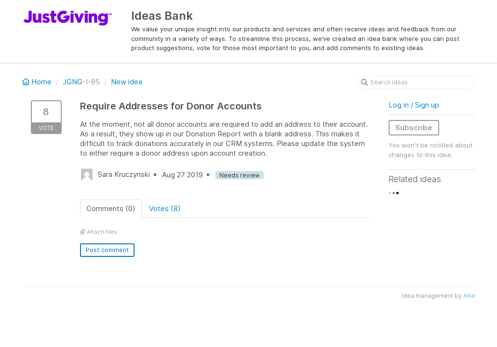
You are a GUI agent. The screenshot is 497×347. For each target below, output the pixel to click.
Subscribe (413, 127)
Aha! (469, 295)
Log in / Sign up (414, 104)
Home (38, 81)
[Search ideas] (416, 82)
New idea (126, 81)
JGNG (72, 81)
